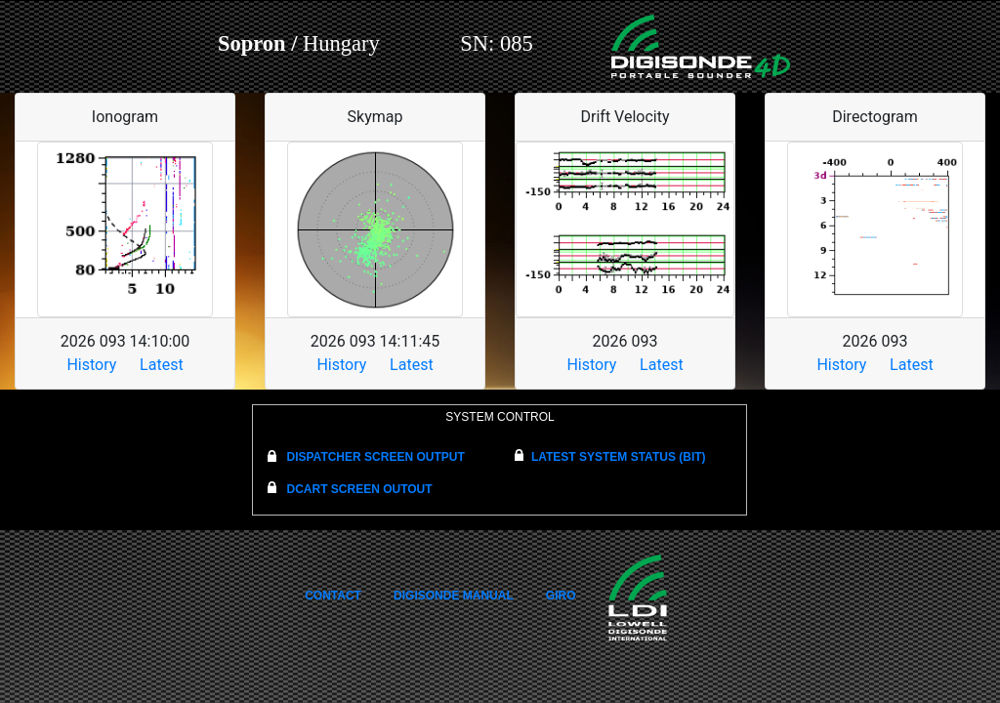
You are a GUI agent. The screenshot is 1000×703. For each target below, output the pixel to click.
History (91, 364)
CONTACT (333, 595)
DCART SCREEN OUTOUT (359, 489)
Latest (162, 364)
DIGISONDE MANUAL (454, 595)
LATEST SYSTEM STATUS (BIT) (618, 457)
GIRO (561, 595)
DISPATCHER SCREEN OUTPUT (375, 457)
